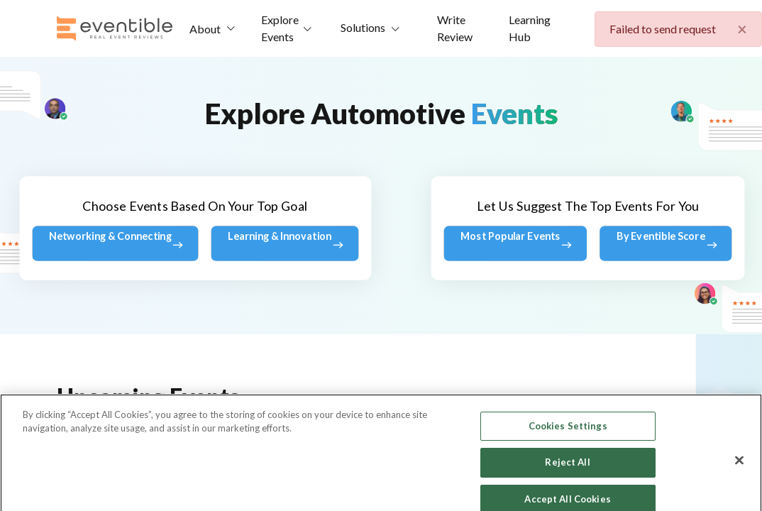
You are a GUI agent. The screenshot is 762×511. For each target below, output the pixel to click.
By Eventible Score (666, 243)
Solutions (363, 27)
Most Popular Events (516, 243)
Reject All (567, 490)
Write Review (455, 28)
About (205, 28)
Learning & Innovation (285, 243)
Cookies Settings (568, 453)
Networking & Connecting (116, 243)
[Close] (739, 487)
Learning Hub (530, 28)
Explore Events (280, 28)
